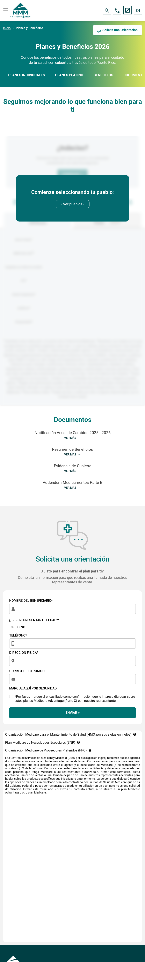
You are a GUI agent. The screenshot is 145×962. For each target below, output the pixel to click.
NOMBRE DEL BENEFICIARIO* (31, 601)
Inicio (7, 28)
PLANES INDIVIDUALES (26, 75)
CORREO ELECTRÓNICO (27, 671)
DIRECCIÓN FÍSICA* (23, 653)
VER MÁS (70, 437)
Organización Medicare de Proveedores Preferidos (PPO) (48, 750)
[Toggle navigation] (5, 10)
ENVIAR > (73, 713)
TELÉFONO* (18, 635)
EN (138, 11)
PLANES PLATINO (69, 75)
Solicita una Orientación (120, 30)
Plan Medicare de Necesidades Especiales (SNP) (42, 742)
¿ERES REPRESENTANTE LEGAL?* (34, 620)
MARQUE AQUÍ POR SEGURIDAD (33, 688)
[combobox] (72, 204)
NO (21, 627)
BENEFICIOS (103, 75)
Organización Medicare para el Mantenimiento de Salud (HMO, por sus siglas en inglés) (70, 734)
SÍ (12, 627)
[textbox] (72, 204)
